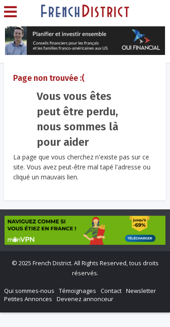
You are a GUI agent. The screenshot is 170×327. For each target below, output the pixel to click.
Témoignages (77, 291)
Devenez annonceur (85, 299)
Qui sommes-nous (29, 291)
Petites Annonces (28, 299)
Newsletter (141, 291)
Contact (111, 291)
